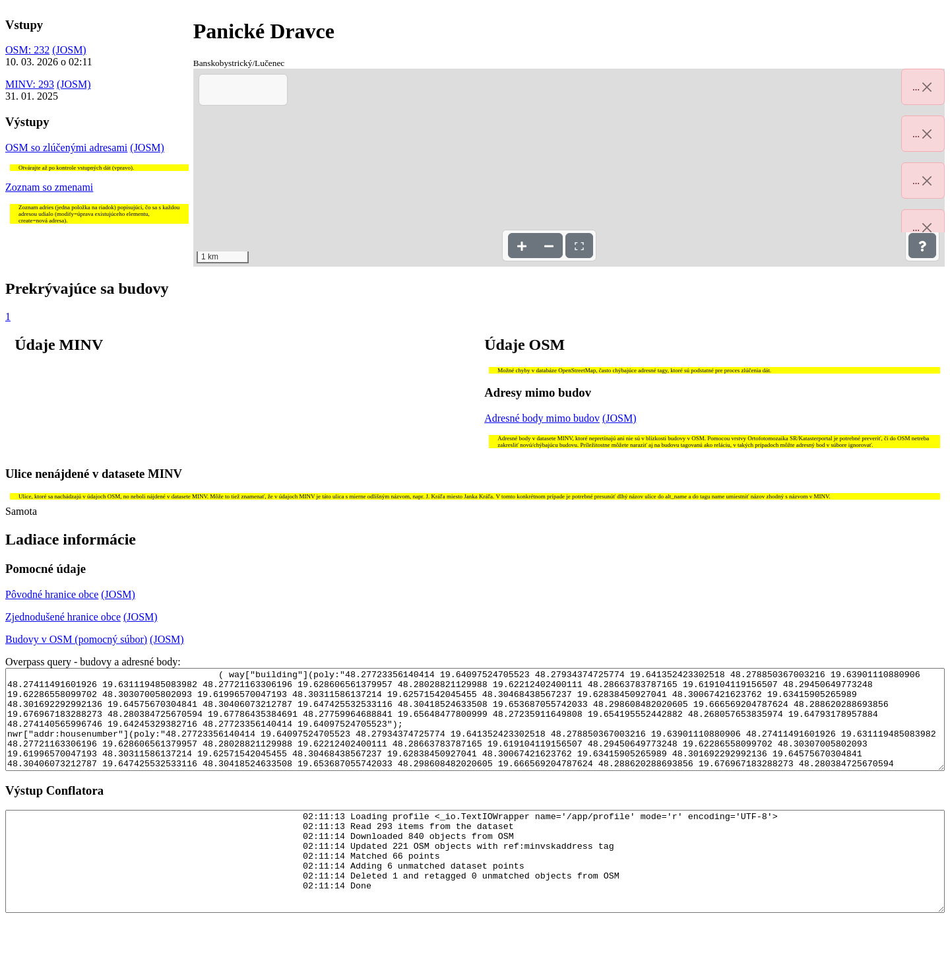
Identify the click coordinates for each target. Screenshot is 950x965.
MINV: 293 (29, 84)
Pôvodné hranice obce (51, 594)
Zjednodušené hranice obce (63, 616)
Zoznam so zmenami (49, 187)
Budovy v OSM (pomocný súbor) (76, 639)
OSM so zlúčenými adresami (66, 147)
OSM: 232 (27, 49)
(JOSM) (69, 49)
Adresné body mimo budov (542, 418)
